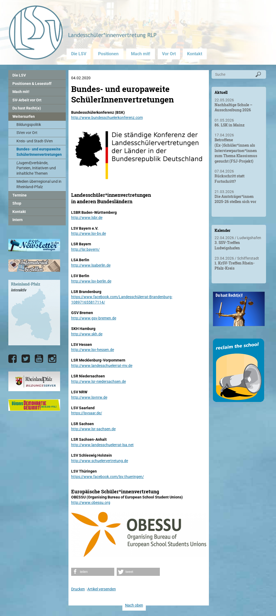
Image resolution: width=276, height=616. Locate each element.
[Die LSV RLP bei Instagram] (52, 359)
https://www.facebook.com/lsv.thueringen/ (107, 476)
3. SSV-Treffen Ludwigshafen (227, 245)
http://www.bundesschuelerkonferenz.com (107, 117)
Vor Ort (169, 53)
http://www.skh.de (86, 334)
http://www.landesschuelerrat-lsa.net (102, 445)
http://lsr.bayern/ (85, 249)
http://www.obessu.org (90, 502)
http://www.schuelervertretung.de (99, 461)
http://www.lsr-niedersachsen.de (98, 381)
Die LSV (78, 53)
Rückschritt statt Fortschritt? (229, 178)
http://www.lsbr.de (86, 217)
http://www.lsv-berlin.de (91, 281)
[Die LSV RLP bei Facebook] (12, 359)
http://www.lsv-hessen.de (92, 349)
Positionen (108, 53)
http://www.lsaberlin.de (91, 265)
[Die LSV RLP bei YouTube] (39, 359)
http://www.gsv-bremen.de (93, 318)
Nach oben (134, 605)
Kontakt (194, 53)
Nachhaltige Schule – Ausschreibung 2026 (233, 107)
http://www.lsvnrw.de (89, 397)
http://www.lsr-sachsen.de (93, 429)
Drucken (78, 589)
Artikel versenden (101, 589)
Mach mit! (140, 53)
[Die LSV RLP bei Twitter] (26, 359)
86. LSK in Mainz (229, 125)
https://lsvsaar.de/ (86, 413)
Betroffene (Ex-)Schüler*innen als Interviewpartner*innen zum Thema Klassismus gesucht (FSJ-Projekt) (236, 150)
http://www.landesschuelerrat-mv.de (101, 365)
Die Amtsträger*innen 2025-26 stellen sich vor (235, 199)
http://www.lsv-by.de (88, 233)
